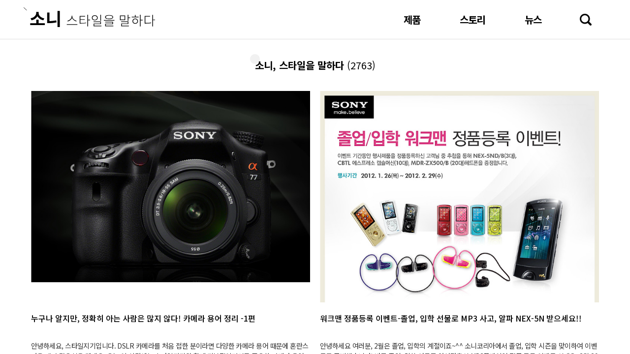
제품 (412, 19)
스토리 (472, 19)
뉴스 (533, 19)
